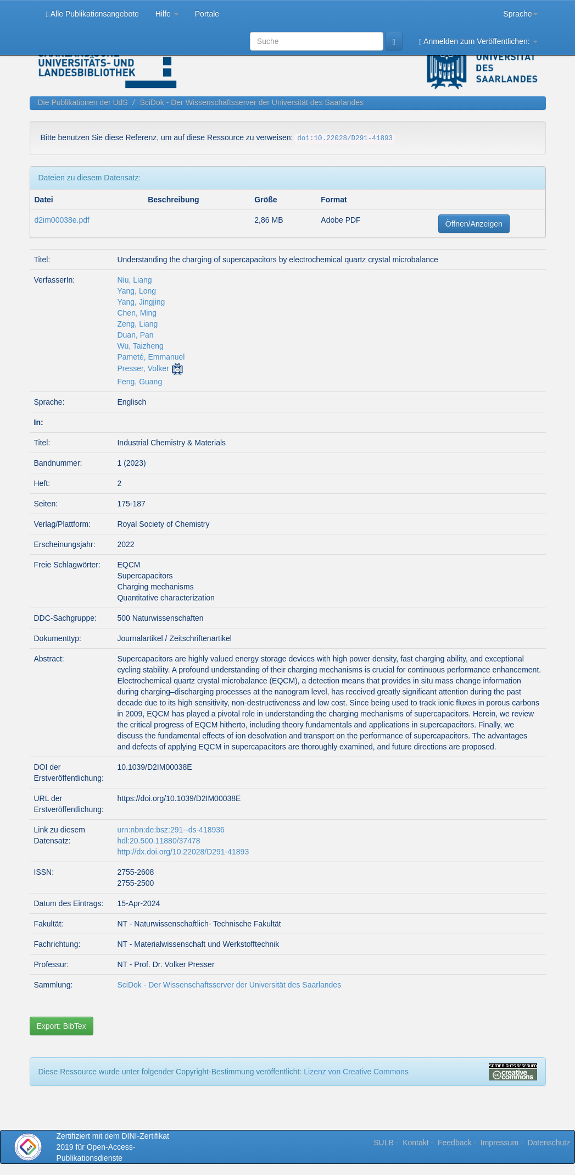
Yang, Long (136, 290)
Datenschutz (548, 1142)
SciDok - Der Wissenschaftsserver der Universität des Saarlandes (251, 102)
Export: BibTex (61, 1026)
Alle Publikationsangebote (92, 14)
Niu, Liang (134, 279)
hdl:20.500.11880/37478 (158, 840)
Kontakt (415, 1142)
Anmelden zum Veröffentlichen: (478, 41)
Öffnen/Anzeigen (474, 223)
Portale (207, 13)
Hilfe (166, 13)
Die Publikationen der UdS (83, 102)
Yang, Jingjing (141, 301)
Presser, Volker (143, 368)
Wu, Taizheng (140, 345)
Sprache (520, 13)
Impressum (499, 1142)
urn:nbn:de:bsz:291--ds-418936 (170, 829)
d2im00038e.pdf (62, 220)
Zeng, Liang (137, 323)
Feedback (454, 1142)
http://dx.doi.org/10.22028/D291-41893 (183, 851)
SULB (383, 1142)
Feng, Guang (139, 381)
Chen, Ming (137, 312)
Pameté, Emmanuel (151, 356)
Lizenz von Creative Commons (356, 1071)
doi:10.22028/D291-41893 (345, 138)
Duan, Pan (135, 334)
